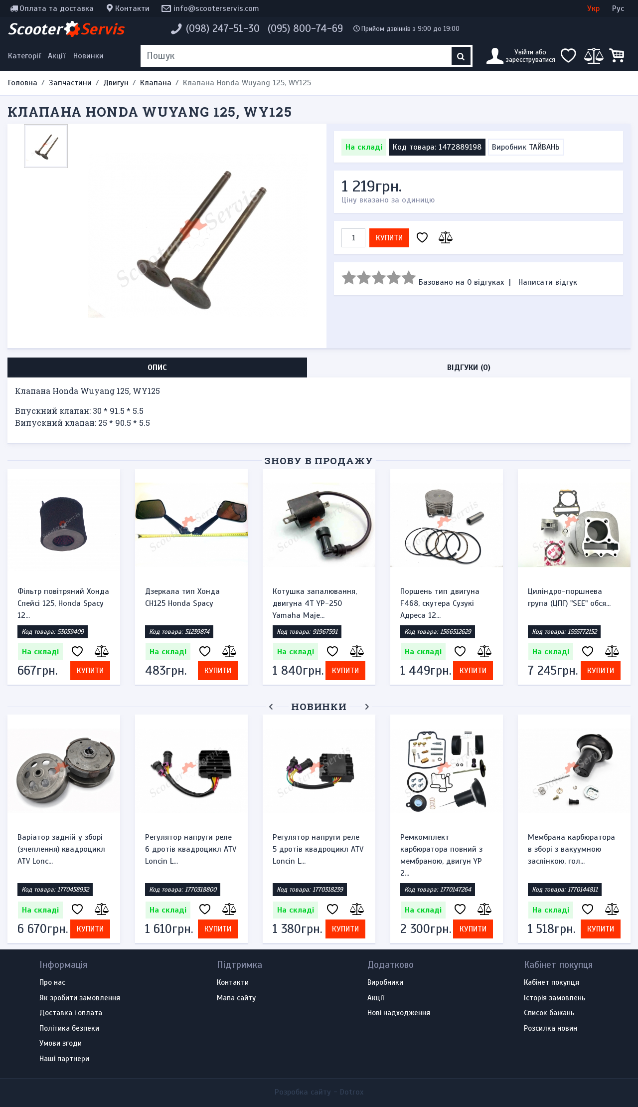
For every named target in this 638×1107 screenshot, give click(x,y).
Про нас (52, 983)
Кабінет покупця (551, 983)
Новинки (88, 56)
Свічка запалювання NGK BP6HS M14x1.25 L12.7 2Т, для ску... (189, 849)
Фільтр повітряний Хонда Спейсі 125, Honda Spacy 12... (63, 603)
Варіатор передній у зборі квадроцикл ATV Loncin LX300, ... (312, 849)
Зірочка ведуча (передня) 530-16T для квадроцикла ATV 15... (63, 849)
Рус (618, 8)
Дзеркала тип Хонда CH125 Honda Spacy (182, 597)
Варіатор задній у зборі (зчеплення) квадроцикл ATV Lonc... (444, 849)
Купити (389, 238)
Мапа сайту (236, 998)
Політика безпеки (69, 1029)
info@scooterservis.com (216, 8)
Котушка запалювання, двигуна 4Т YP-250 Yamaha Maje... (315, 603)
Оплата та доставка (56, 8)
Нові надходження (398, 1013)
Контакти (132, 8)
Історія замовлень (555, 998)
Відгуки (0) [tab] (468, 367)
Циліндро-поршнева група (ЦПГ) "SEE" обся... (569, 597)
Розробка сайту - (319, 1092)
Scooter (65, 29)
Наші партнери (64, 1059)
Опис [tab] (157, 367)
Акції (56, 56)
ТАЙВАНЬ (544, 147)
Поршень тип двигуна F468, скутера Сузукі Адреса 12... (439, 603)
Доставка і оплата (70, 1013)
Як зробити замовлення (79, 998)
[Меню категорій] (26, 56)
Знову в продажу (319, 460)
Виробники (385, 983)
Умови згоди (60, 1044)
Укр (593, 8)
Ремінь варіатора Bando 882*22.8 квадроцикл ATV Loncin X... (574, 849)
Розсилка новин (550, 1029)
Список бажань (549, 1013)
